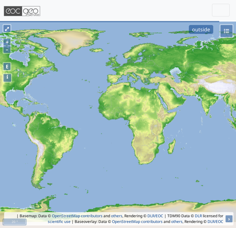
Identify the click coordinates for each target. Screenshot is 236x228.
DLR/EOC (155, 215)
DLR (198, 215)
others (116, 215)
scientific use (59, 221)
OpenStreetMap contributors (77, 215)
